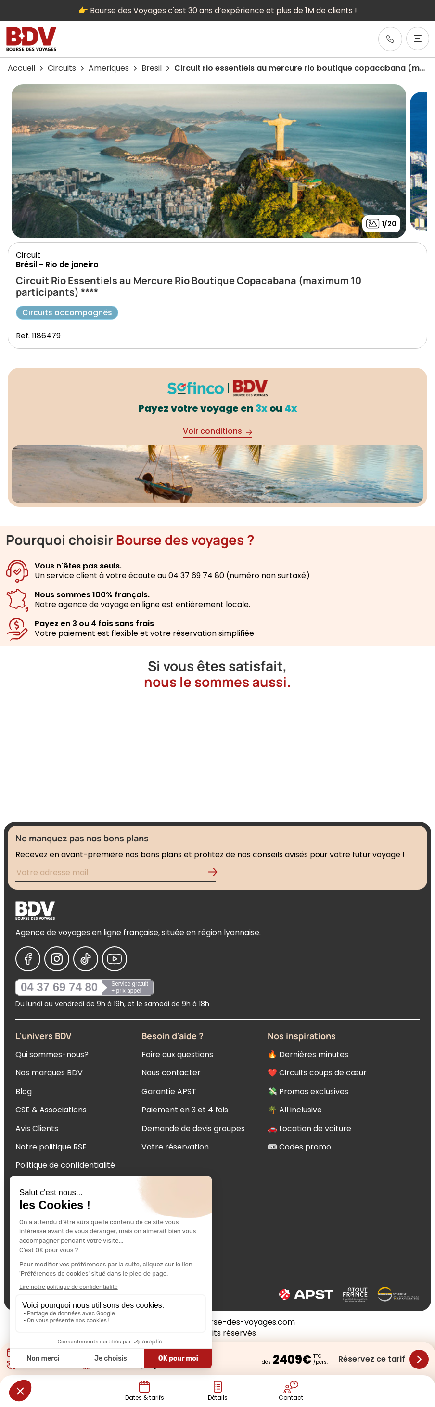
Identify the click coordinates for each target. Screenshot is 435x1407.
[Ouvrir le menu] (417, 38)
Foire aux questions (177, 1054)
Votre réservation (175, 1146)
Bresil (151, 68)
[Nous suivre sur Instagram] (56, 958)
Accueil (21, 68)
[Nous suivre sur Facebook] (27, 958)
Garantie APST (168, 1091)
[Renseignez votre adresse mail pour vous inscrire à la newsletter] (115, 874)
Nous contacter (171, 1072)
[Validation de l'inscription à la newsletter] (217, 874)
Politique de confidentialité (65, 1165)
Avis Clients (36, 1128)
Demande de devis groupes (193, 1128)
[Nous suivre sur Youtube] (114, 958)
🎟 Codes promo (299, 1146)
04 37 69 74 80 (59, 987)
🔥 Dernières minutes (308, 1054)
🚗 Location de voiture (309, 1128)
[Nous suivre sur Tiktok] (85, 958)
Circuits (62, 68)
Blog (23, 1091)
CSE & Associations (51, 1109)
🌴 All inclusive (295, 1109)
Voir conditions (217, 431)
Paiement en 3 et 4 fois (184, 1109)
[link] (390, 39)
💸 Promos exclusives (308, 1091)
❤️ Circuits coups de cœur (317, 1072)
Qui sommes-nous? (52, 1054)
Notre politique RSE (51, 1146)
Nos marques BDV (49, 1072)
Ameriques (109, 68)
